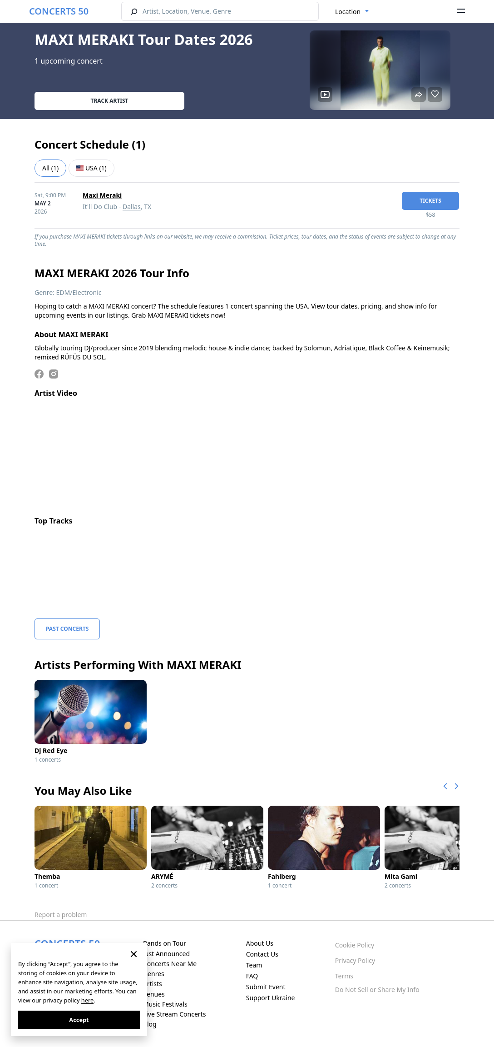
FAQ (252, 976)
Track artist (109, 101)
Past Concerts (67, 629)
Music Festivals (165, 1004)
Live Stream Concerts (174, 1014)
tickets (430, 200)
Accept (79, 1020)
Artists (152, 983)
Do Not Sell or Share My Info (377, 989)
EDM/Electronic (79, 292)
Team (254, 965)
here (87, 1000)
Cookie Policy (354, 945)
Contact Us (262, 954)
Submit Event (266, 986)
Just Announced (166, 953)
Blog (150, 1024)
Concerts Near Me (170, 963)
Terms (344, 976)
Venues (154, 994)
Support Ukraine (270, 997)
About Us (259, 943)
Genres (153, 973)
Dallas (132, 206)
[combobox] (352, 12)
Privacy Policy (355, 960)
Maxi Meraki (102, 195)
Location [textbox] (348, 11)
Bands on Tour (164, 943)
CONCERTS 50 (59, 11)
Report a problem (61, 914)
